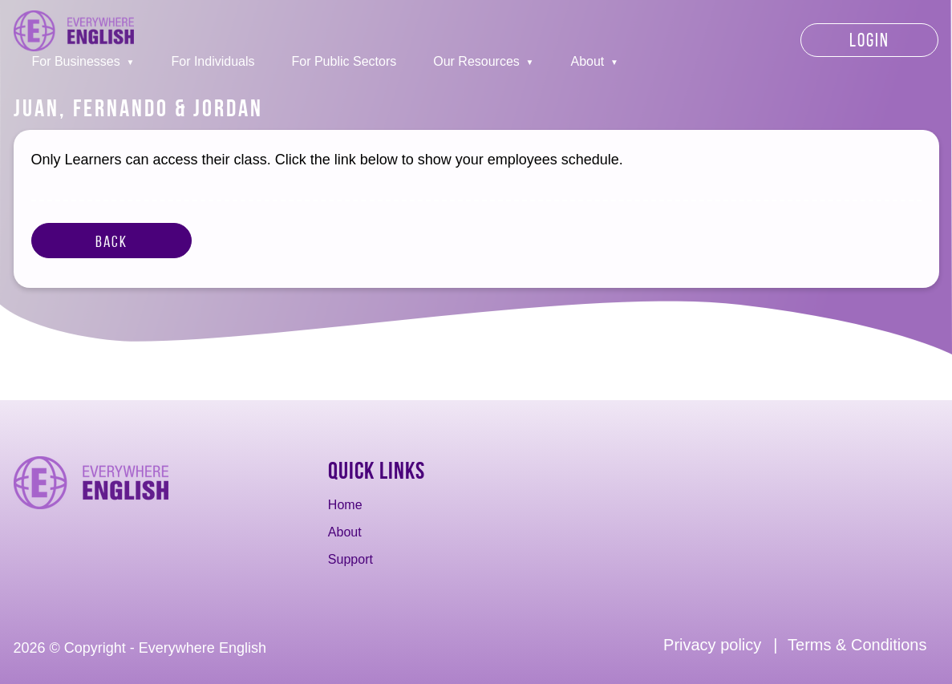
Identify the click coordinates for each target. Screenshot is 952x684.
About (588, 61)
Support (350, 559)
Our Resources (476, 61)
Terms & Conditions (857, 645)
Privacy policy (712, 645)
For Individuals (212, 61)
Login (869, 40)
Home (345, 505)
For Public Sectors (344, 61)
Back (111, 241)
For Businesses (76, 61)
